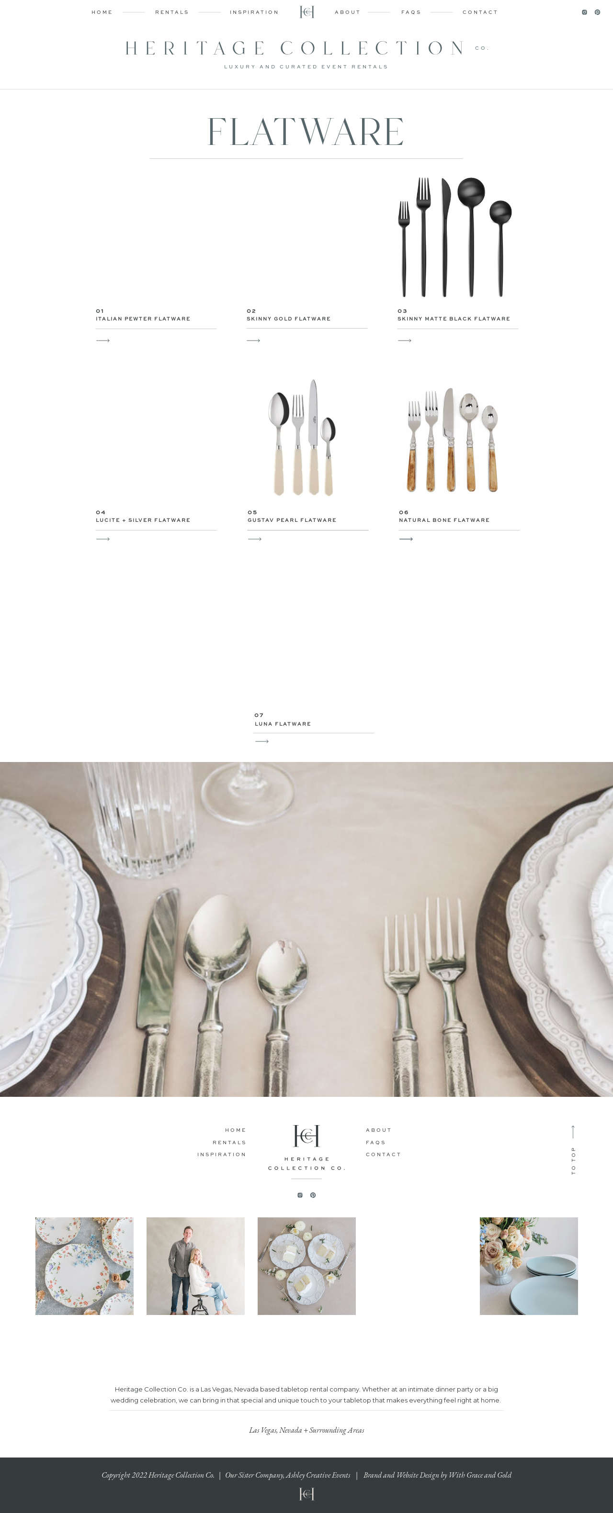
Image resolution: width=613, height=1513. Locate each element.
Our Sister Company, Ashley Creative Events (287, 1475)
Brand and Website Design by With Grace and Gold (437, 1475)
